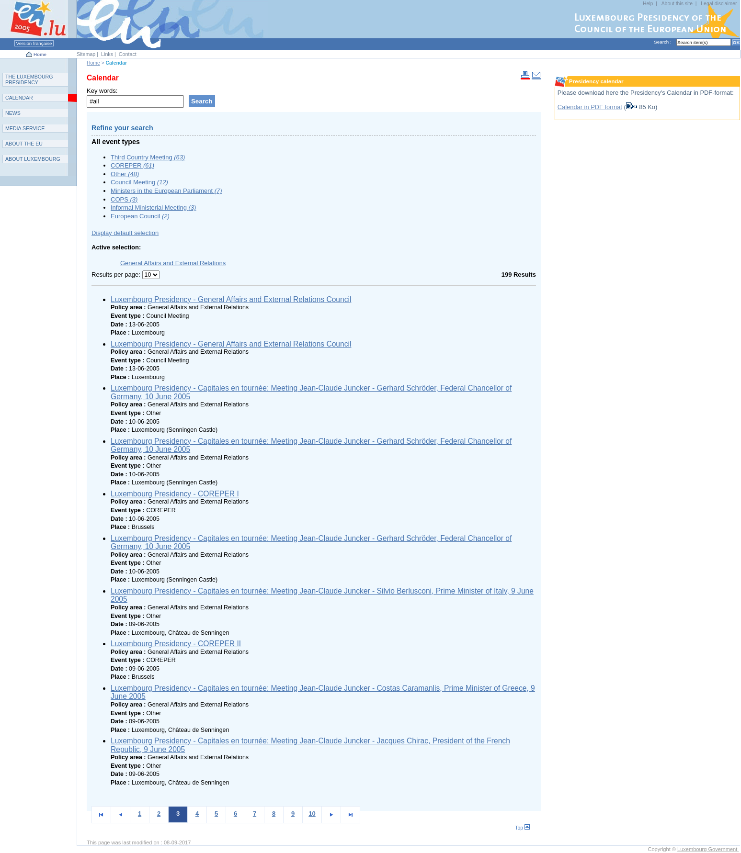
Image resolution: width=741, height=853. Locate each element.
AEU (24, 143)
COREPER (132, 165)
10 (311, 813)
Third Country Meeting (148, 157)
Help (648, 3)
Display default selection (125, 232)
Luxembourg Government (708, 849)
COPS (124, 199)
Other (125, 174)
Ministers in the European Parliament (166, 190)
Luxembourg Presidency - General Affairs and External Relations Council (231, 299)
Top (522, 828)
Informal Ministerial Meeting (153, 207)
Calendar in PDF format (590, 107)
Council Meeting (139, 182)
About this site (677, 3)
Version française (34, 43)
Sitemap (86, 54)
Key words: (102, 90)
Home (40, 54)
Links (107, 54)
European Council (140, 216)
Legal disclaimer (719, 3)
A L (32, 159)
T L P (29, 79)
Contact (128, 54)
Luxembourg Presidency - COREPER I (175, 494)
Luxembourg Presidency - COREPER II (176, 644)
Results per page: (116, 274)
